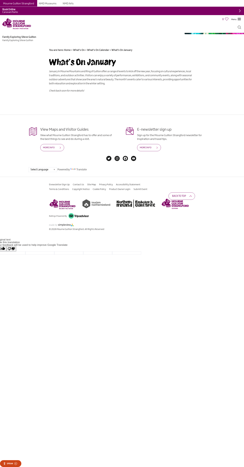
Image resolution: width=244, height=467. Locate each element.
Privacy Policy (106, 184)
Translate (78, 169)
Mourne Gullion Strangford (18, 3)
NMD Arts (68, 3)
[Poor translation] (11, 248)
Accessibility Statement (128, 184)
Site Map (91, 184)
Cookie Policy (99, 189)
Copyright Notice (81, 189)
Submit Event (140, 189)
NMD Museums (47, 3)
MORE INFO (49, 147)
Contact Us (78, 184)
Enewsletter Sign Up (59, 184)
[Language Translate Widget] (42, 169)
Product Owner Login (119, 189)
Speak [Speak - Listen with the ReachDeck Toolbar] (10, 463)
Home (67, 50)
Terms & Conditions (59, 189)
